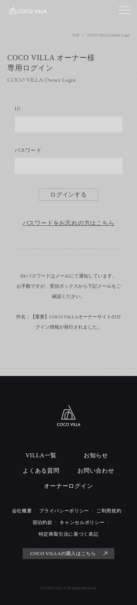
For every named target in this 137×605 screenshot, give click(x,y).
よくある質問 (41, 471)
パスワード (28, 150)
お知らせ (96, 455)
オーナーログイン (68, 486)
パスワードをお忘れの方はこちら (69, 223)
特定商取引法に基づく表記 (69, 534)
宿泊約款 (43, 522)
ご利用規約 (108, 510)
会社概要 (22, 510)
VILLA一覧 (41, 455)
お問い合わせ (95, 471)
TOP (75, 35)
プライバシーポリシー (64, 510)
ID (17, 109)
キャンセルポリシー (82, 522)
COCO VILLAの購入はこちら (63, 553)
